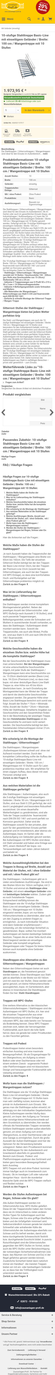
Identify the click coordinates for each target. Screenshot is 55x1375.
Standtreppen (10, 971)
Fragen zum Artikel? (13, 382)
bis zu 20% (36, 94)
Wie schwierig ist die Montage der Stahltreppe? (28, 509)
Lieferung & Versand (36, 1350)
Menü (7, 18)
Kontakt (44, 1368)
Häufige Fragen (8, 456)
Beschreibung (7, 149)
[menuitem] (7, 19)
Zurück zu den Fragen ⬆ (15, 584)
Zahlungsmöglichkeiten (26, 1355)
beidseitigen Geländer (18, 894)
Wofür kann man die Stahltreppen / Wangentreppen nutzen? (22, 524)
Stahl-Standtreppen (29, 993)
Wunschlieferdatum (13, 104)
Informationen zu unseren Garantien (26, 1359)
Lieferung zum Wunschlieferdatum (22, 1368)
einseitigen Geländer (35, 891)
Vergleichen (6, 386)
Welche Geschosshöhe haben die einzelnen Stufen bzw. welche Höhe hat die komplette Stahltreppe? (26, 504)
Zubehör (5, 431)
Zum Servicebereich (16, 1350)
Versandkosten (46, 1342)
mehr (45, 154)
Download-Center (26, 1364)
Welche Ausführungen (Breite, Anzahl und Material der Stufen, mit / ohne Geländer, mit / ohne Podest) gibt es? (27, 518)
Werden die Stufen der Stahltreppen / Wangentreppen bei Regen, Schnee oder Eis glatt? (26, 530)
